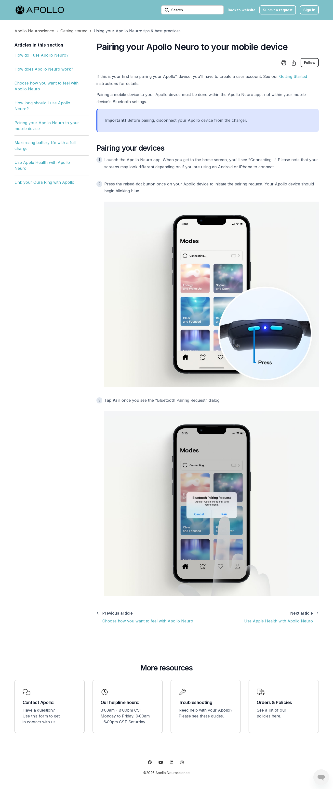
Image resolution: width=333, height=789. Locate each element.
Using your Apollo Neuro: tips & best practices (137, 30)
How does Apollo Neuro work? (43, 69)
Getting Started (293, 76)
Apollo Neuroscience (34, 30)
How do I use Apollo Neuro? (41, 55)
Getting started (73, 30)
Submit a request (278, 10)
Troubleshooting (196, 702)
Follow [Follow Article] (309, 63)
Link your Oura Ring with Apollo (44, 182)
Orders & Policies (274, 702)
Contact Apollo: (38, 702)
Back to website (241, 10)
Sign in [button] (309, 10)
